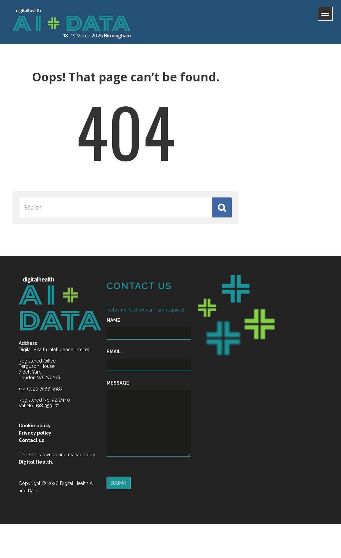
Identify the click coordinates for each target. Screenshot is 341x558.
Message (112, 390)
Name (108, 327)
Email (108, 358)
